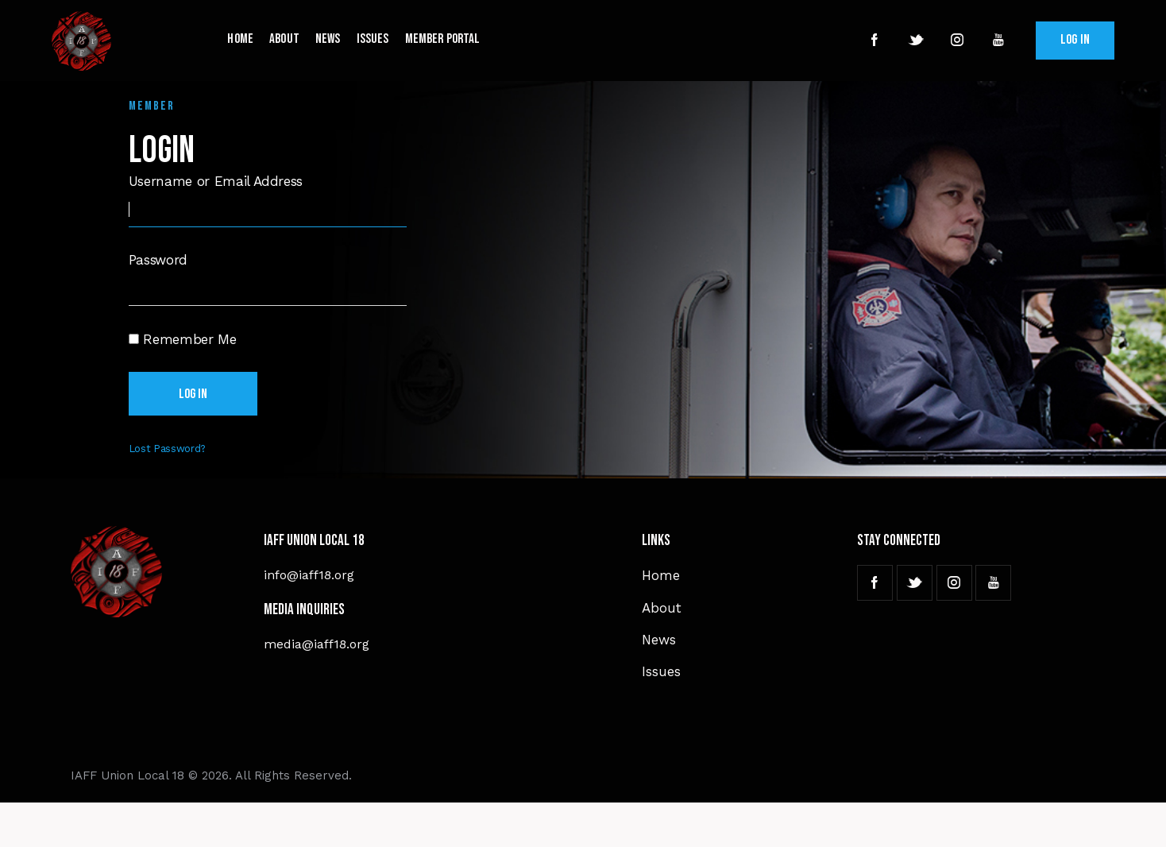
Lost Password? (167, 448)
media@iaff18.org (316, 644)
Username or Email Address (216, 181)
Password (158, 260)
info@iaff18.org (309, 574)
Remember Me (183, 338)
